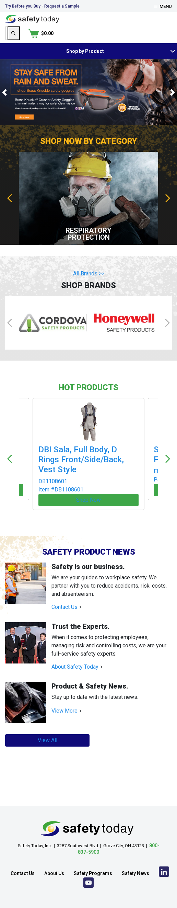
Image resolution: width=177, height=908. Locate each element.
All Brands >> (88, 273)
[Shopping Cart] (159, 33)
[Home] (32, 18)
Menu (163, 6)
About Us (54, 855)
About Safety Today (74, 646)
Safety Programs (93, 855)
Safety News (135, 855)
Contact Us (64, 586)
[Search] (131, 33)
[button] (4, 92)
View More (64, 689)
